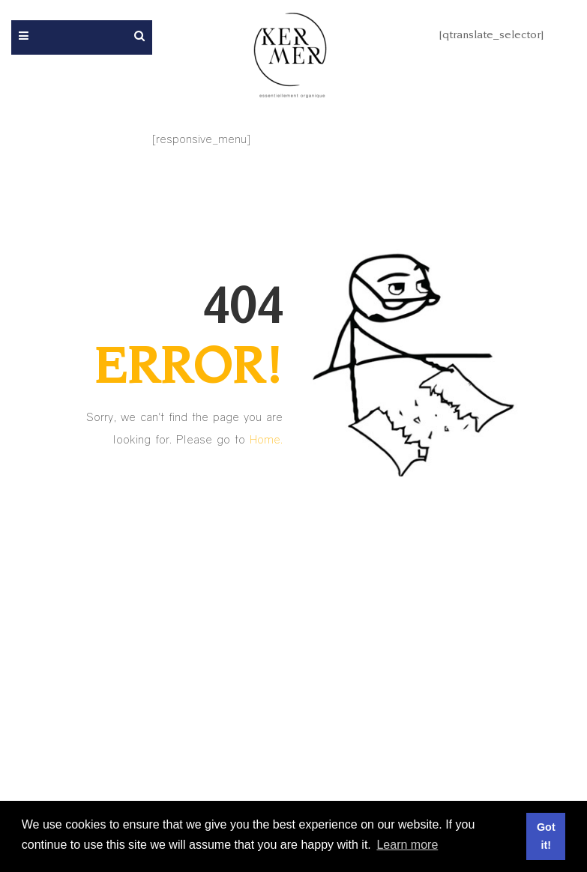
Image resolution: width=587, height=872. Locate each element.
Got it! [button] (546, 836)
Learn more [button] (407, 844)
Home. (266, 439)
